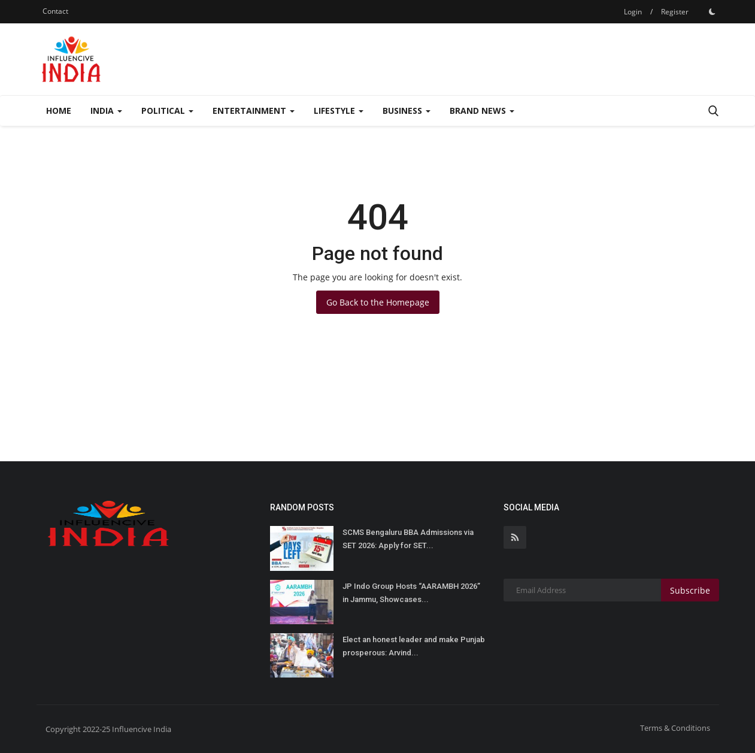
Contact (55, 11)
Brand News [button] (482, 110)
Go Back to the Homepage (377, 302)
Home (58, 110)
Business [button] (406, 110)
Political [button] (167, 110)
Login (633, 12)
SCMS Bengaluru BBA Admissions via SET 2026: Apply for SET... (408, 539)
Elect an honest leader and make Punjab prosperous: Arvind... (413, 646)
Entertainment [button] (254, 110)
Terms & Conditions (675, 727)
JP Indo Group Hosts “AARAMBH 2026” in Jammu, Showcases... (411, 593)
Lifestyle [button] (338, 110)
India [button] (106, 110)
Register (675, 12)
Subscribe (690, 590)
